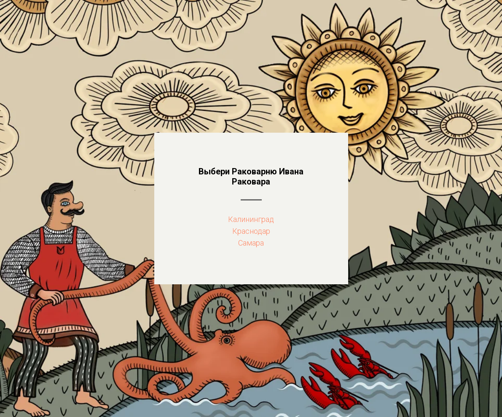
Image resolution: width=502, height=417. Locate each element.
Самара (251, 242)
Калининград (251, 219)
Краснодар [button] (251, 231)
